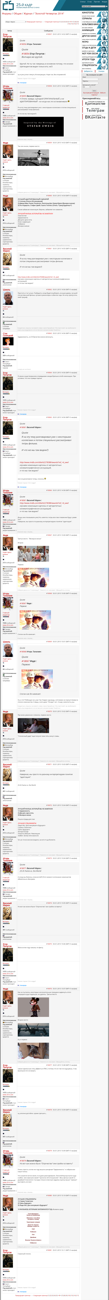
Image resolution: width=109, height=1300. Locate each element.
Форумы (6, 13)
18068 (49, 593)
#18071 (23, 868)
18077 (49, 1065)
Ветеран (6, 53)
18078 (49, 1110)
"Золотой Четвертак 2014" (49, 13)
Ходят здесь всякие (7, 161)
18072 (49, 805)
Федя (5, 142)
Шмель (6, 289)
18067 (49, 535)
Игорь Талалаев (7, 87)
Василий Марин (7, 249)
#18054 (25, 53)
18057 (49, 34)
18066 (49, 490)
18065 (49, 417)
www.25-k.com (8, 64)
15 (72, 24)
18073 (49, 858)
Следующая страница (51, 22)
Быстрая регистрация (91, 93)
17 (77, 24)
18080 (49, 1195)
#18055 (23, 96)
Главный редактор (6, 106)
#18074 (23, 1160)
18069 (49, 642)
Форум (104, 2)
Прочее (97, 2)
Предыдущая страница (35, 22)
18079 (49, 1151)
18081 (49, 1250)
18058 (49, 86)
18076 (49, 989)
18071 (49, 764)
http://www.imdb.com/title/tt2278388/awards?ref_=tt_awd (38, 277)
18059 (49, 143)
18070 (49, 711)
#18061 (23, 427)
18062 (49, 289)
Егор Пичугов (7, 35)
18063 (49, 333)
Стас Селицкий (8, 334)
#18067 (23, 603)
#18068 (23, 651)
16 (74, 24)
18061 (49, 248)
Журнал (28, 13)
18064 (49, 373)
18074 (49, 903)
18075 (49, 944)
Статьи (82, 2)
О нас (89, 2)
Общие (18, 13)
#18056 (23, 44)
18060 (49, 196)
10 (69, 24)
